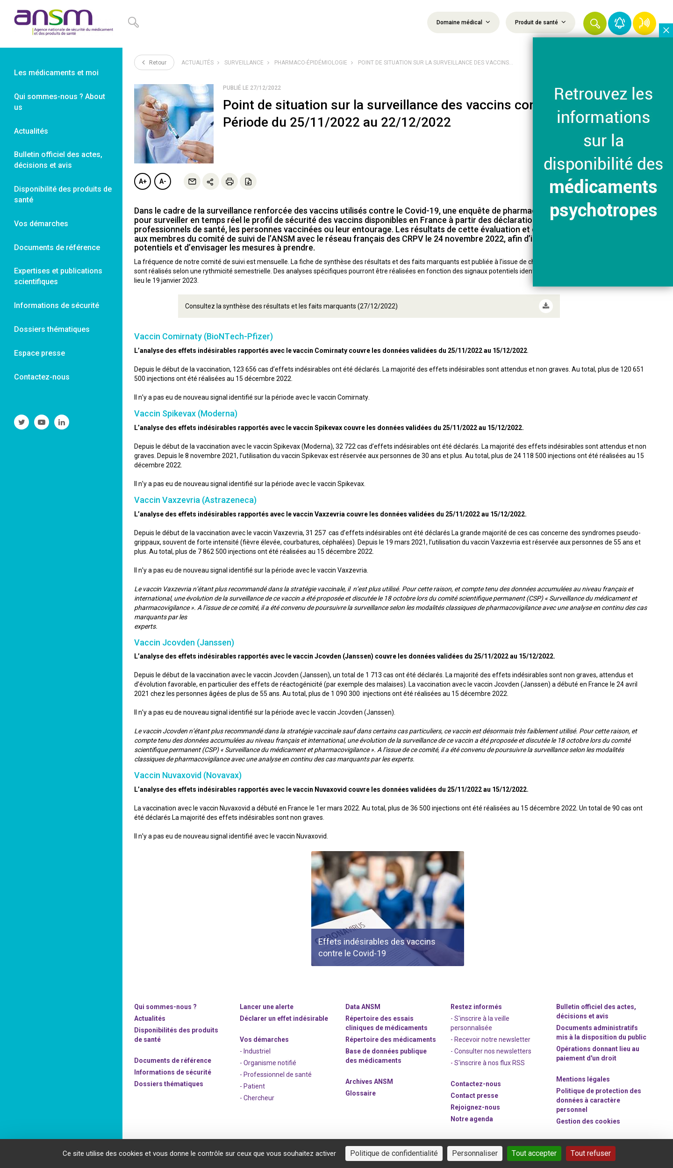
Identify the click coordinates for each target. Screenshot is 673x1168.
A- (162, 181)
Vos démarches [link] (41, 223)
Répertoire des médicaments (390, 1039)
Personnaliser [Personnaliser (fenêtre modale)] (475, 1153)
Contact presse (474, 1095)
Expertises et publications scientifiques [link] (58, 276)
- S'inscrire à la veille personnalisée (480, 1023)
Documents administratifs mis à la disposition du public (601, 1032)
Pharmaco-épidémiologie (310, 62)
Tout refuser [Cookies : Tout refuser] (591, 1153)
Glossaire (360, 1093)
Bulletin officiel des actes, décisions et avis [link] (58, 160)
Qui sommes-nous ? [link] (165, 1006)
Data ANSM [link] (362, 1006)
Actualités (197, 62)
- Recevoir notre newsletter (490, 1039)
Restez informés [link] (476, 1006)
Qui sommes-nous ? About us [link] (59, 102)
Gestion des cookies (588, 1121)
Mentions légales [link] (583, 1079)
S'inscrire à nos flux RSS (489, 1063)
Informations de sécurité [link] (56, 305)
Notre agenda (472, 1119)
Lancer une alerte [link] (267, 1006)
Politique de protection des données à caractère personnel (598, 1100)
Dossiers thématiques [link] (52, 329)
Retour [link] (154, 62)
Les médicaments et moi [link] (56, 72)
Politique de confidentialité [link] (394, 1153)
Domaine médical (463, 22)
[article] (387, 908)
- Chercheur (257, 1098)
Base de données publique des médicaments (386, 1055)
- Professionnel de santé (276, 1074)
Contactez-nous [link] (42, 377)
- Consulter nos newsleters (491, 1051)
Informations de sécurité (172, 1072)
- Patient (252, 1086)
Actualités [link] (31, 131)
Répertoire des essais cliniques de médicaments (386, 1023)
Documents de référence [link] (57, 247)
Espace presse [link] (39, 353)
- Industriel (255, 1051)
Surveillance (244, 62)
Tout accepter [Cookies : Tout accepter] (534, 1153)
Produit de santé (540, 22)
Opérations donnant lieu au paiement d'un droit (597, 1053)
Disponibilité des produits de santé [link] (63, 194)
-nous (475, 1107)
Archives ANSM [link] (369, 1081)
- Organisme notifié (268, 1063)
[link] (61, 24)
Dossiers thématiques (168, 1084)
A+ (143, 181)
